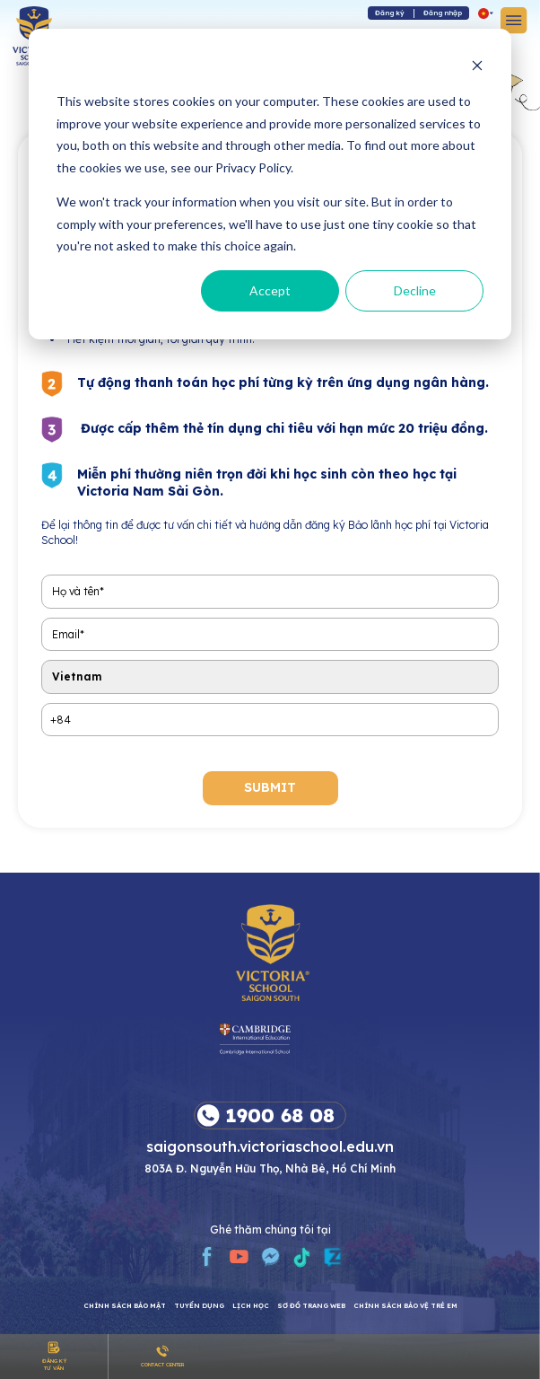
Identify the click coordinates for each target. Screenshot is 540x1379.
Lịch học (250, 1306)
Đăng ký (390, 12)
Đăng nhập (442, 12)
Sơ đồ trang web (311, 1306)
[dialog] (270, 184)
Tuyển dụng (199, 1306)
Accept (270, 290)
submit (270, 787)
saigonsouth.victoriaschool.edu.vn (270, 1145)
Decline (415, 290)
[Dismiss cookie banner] (477, 68)
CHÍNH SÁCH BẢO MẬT (124, 1306)
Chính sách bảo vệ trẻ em (405, 1306)
